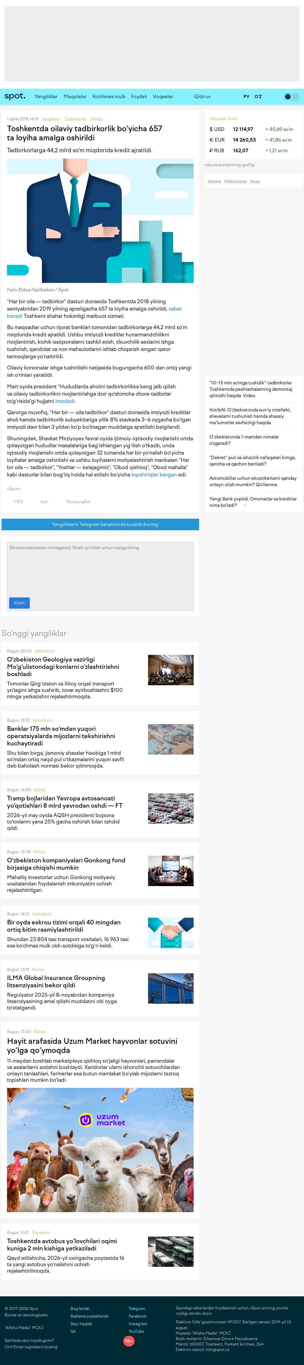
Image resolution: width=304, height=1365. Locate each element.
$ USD (216, 129)
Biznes (40, 790)
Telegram (134, 1308)
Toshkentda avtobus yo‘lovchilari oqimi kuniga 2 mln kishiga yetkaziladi (62, 1244)
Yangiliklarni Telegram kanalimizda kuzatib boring (100, 524)
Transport (41, 1232)
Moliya (39, 852)
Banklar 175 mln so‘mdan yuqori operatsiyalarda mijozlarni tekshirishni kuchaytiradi (61, 736)
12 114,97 (243, 129)
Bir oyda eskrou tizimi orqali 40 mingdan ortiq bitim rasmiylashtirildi (64, 926)
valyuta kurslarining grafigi (232, 164)
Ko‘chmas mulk (108, 96)
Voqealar (163, 96)
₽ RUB (216, 150)
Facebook (135, 1316)
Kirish (19, 603)
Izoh (40, 501)
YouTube (133, 1331)
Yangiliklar (46, 96)
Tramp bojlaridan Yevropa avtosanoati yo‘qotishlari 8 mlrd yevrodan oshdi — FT (65, 802)
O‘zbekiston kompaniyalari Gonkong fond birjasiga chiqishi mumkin (66, 864)
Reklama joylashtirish (90, 1316)
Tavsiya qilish (75, 501)
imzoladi (64, 401)
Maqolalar (75, 96)
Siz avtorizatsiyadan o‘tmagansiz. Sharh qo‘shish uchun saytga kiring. (100, 568)
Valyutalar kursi (223, 118)
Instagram (135, 1324)
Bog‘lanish (80, 1308)
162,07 (240, 150)
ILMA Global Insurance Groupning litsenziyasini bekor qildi (56, 981)
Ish (73, 1331)
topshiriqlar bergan (154, 475)
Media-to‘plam (235, 181)
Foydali (139, 96)
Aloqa (255, 181)
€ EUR (217, 140)
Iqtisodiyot (44, 651)
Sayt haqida (81, 1324)
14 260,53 (244, 140)
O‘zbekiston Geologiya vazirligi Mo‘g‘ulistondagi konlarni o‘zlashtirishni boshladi (63, 667)
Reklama (214, 181)
